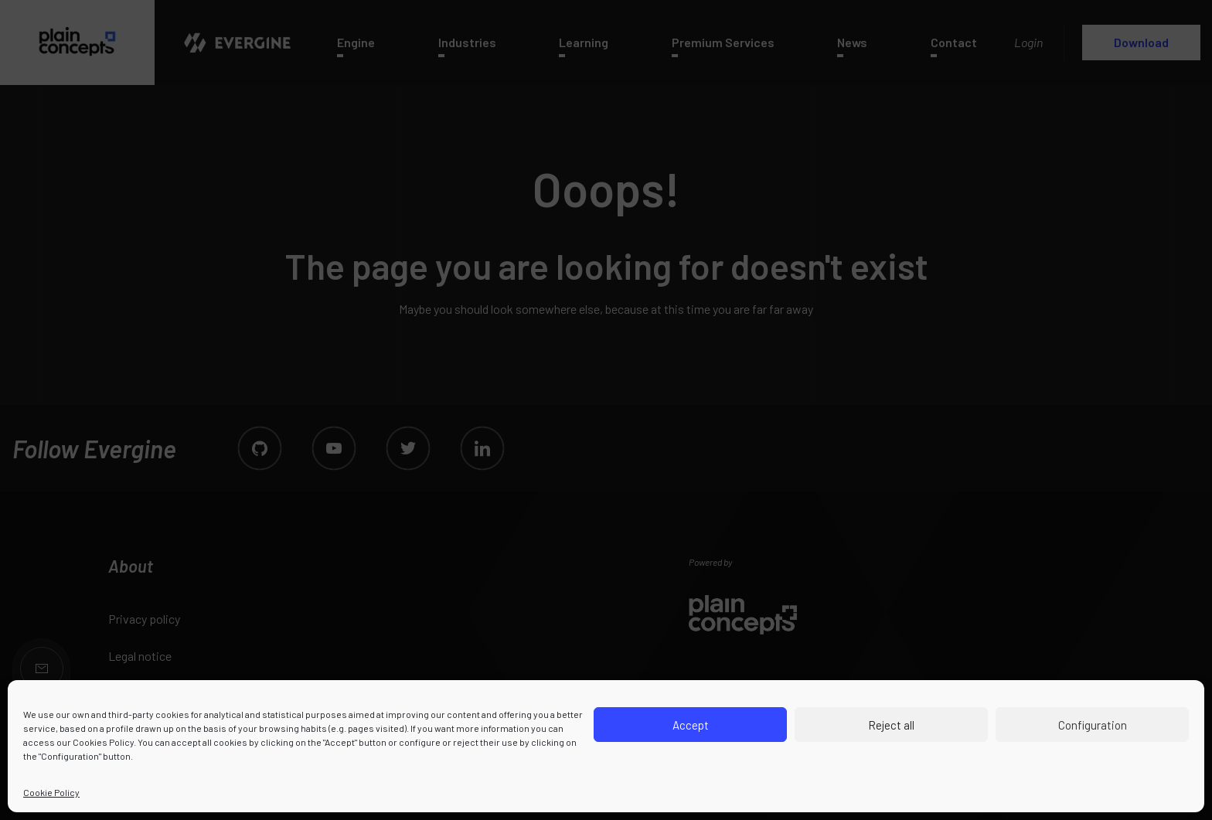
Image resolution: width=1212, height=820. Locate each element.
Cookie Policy (51, 792)
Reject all (891, 725)
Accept (690, 725)
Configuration (1092, 725)
